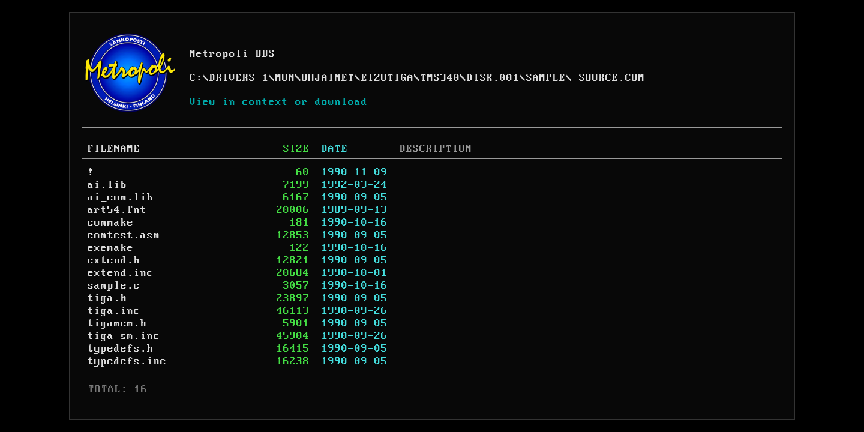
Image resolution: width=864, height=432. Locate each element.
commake (111, 223)
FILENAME (114, 149)
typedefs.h (121, 349)
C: (196, 78)
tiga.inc (114, 311)
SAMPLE (546, 78)
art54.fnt (117, 210)
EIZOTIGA (387, 78)
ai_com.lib (121, 197)
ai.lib (107, 185)
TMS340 (440, 78)
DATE (335, 149)
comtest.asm (124, 235)
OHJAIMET (328, 78)
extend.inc (121, 273)
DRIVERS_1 (239, 78)
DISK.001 (493, 78)
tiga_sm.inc (124, 336)
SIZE (296, 149)
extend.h (114, 260)
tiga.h (107, 298)
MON (285, 78)
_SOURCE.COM (608, 78)
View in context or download (279, 102)
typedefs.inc (127, 361)
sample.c (114, 286)
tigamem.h (117, 323)
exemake (111, 248)
